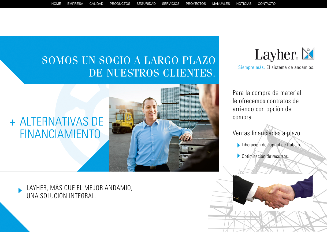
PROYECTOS (196, 4)
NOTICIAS (244, 4)
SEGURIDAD (145, 4)
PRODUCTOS (120, 4)
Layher (273, 60)
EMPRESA (75, 4)
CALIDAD (96, 4)
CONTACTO (267, 4)
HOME (56, 4)
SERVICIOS (170, 4)
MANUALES (221, 4)
